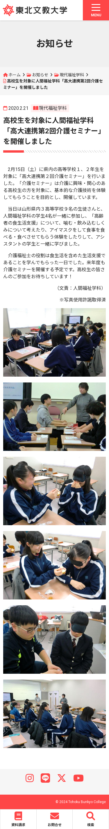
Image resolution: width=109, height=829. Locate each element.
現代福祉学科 (72, 75)
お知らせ (40, 75)
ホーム (14, 75)
